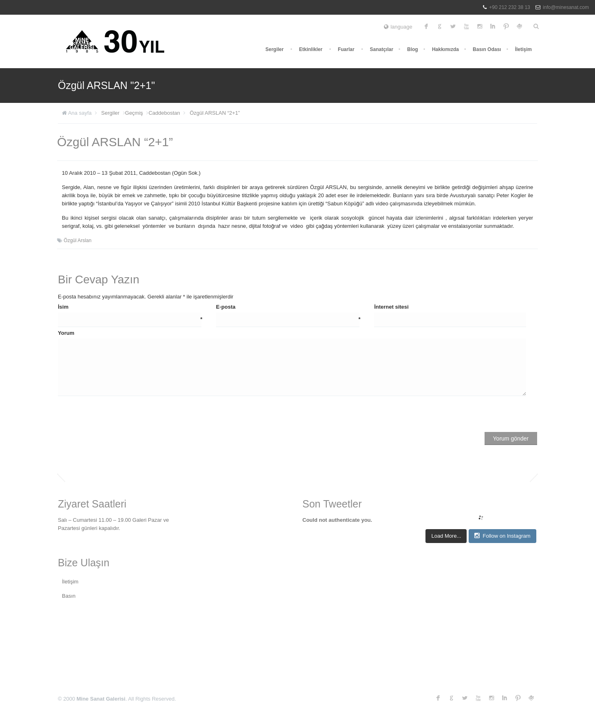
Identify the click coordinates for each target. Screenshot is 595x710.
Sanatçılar (381, 49)
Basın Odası (487, 49)
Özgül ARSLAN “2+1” (215, 113)
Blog (412, 49)
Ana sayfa (80, 113)
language (398, 27)
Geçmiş (134, 113)
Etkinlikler (310, 49)
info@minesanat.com (566, 7)
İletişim (523, 49)
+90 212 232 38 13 (509, 7)
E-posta (288, 307)
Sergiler (274, 49)
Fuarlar (346, 49)
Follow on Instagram (502, 535)
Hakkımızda (445, 49)
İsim (130, 307)
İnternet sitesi (391, 307)
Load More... (446, 536)
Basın (68, 596)
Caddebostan (164, 113)
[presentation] (120, 416)
